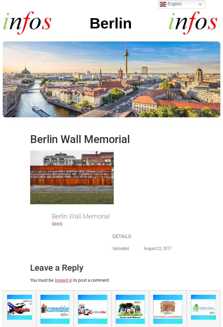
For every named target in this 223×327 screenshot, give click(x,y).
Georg (57, 223)
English (171, 4)
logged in (63, 280)
